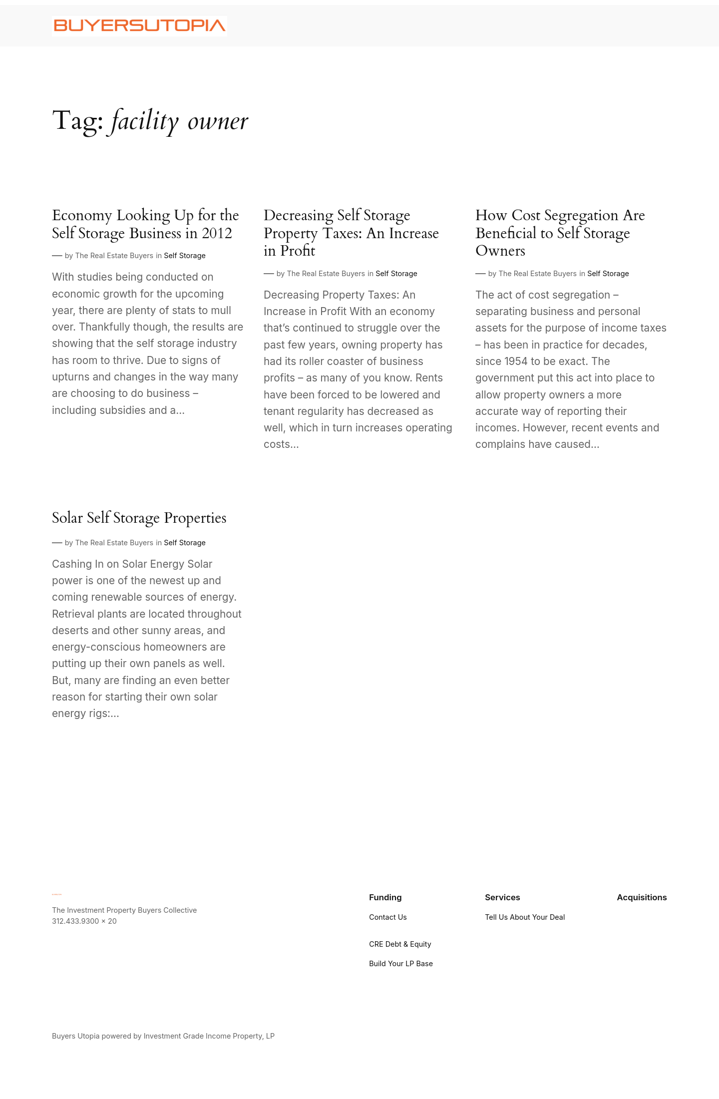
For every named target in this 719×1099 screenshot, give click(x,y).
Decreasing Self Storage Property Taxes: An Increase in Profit (351, 234)
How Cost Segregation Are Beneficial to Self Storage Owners (560, 234)
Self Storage (185, 255)
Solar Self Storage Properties (139, 519)
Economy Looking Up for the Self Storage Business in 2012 (145, 225)
